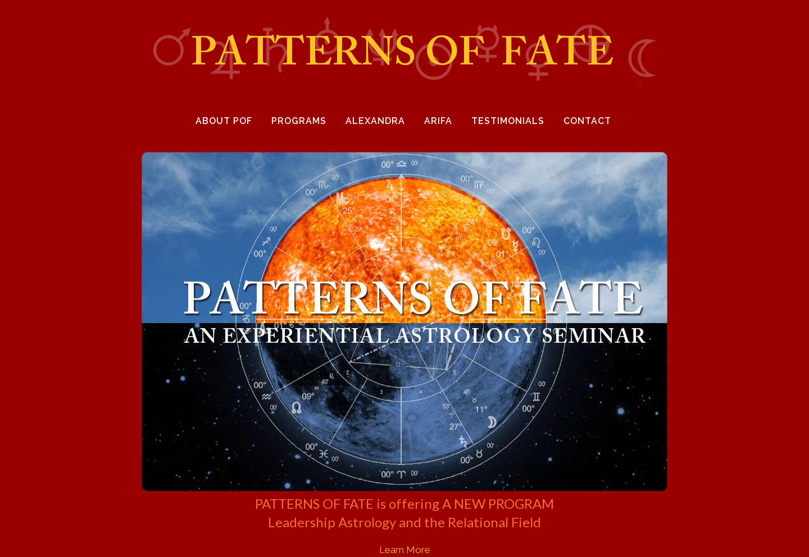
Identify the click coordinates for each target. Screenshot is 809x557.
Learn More (404, 549)
